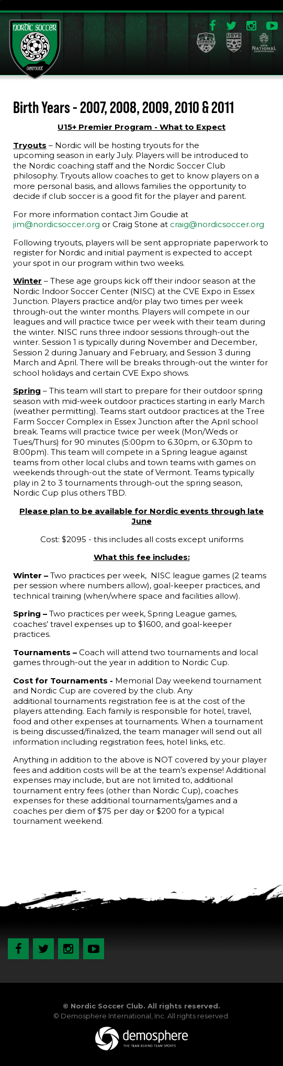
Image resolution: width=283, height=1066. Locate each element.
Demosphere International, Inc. (113, 1016)
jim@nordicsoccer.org (56, 224)
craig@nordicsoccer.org (217, 224)
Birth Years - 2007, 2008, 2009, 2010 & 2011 (123, 107)
